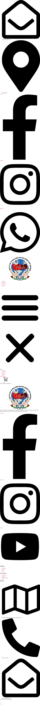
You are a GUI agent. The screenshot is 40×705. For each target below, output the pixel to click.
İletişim (3, 286)
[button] (20, 328)
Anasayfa (3, 281)
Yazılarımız (4, 284)
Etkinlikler (3, 283)
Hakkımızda (4, 282)
